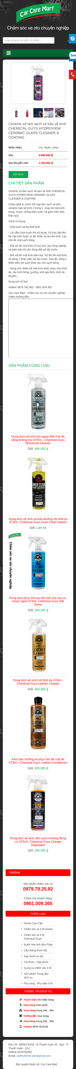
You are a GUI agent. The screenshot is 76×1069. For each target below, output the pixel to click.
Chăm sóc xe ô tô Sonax (38, 929)
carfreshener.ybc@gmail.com (34, 1055)
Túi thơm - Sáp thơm (36, 962)
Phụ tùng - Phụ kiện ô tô (38, 983)
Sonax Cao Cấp (33, 923)
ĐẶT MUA (18, 174)
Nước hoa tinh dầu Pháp (38, 944)
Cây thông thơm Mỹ (35, 950)
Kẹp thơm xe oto (33, 956)
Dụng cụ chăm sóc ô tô (37, 967)
